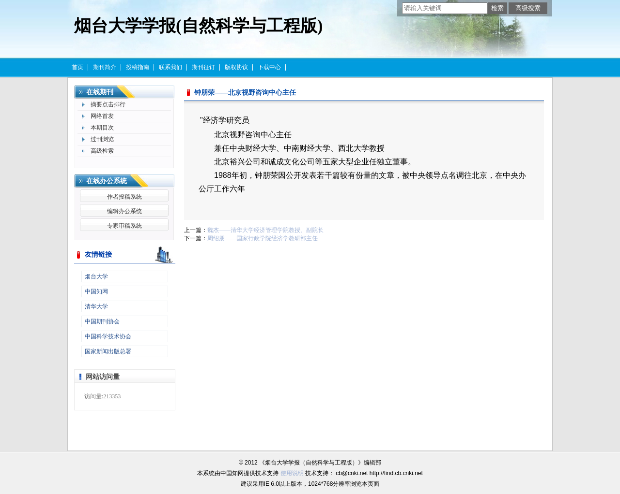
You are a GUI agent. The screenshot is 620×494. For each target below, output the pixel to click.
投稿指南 (137, 67)
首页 (77, 67)
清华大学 (96, 306)
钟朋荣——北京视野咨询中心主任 (245, 92)
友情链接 (98, 254)
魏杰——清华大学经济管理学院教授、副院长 (265, 230)
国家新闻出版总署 (108, 351)
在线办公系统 (106, 181)
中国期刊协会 (102, 321)
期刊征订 (203, 67)
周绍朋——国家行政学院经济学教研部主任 (262, 238)
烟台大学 (96, 276)
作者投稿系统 (124, 196)
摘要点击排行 (108, 104)
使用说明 (292, 473)
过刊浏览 (102, 139)
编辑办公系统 (124, 211)
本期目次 (102, 127)
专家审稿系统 (124, 225)
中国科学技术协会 (108, 336)
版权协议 (236, 67)
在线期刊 (99, 92)
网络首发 (102, 116)
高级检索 (102, 150)
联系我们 (170, 67)
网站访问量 (103, 376)
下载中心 (269, 67)
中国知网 (96, 291)
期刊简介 (104, 67)
